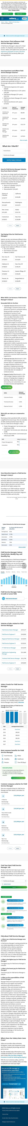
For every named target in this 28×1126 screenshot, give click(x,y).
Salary (6, 22)
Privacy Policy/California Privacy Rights (11, 1110)
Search (14, 887)
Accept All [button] (6, 14)
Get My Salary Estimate (14, 160)
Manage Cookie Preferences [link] (8, 1121)
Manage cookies (15, 10)
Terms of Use (5, 1114)
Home (2, 22)
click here (21, 702)
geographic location (13, 51)
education (22, 51)
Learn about (11, 1084)
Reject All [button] (19, 14)
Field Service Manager (11, 598)
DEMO (24, 18)
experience (4, 51)
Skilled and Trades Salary (14, 22)
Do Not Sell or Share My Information (10, 1118)
